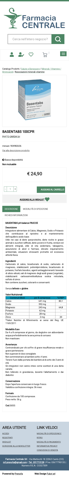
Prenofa (19, 473)
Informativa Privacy (47, 446)
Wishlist (6, 442)
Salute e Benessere (30, 69)
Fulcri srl (51, 473)
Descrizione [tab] (11, 209)
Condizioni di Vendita (47, 450)
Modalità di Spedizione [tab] (35, 209)
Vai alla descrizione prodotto (16, 150)
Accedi (5, 433)
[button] (5, 189)
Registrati (7, 437)
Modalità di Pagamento (49, 442)
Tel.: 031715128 (36, 462)
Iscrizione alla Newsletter (16, 446)
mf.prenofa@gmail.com (15, 462)
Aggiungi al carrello (52, 189)
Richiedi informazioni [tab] (16, 215)
